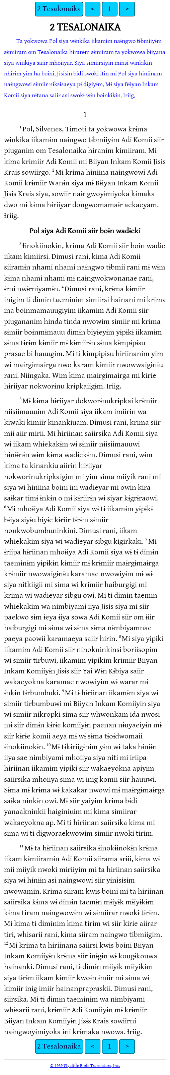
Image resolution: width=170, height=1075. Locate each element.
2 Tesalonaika (59, 8)
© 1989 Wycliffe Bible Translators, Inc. (85, 1065)
